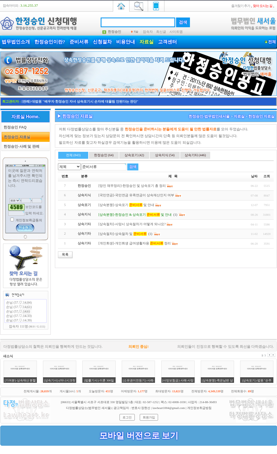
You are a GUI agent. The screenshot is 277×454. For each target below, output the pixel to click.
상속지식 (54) (165, 155)
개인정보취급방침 (199, 408)
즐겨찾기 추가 (240, 6)
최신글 (161, 32)
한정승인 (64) (104, 155)
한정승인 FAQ (14, 127)
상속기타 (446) (195, 155)
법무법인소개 (16, 41)
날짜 (254, 176)
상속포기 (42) (134, 155)
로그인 (127, 417)
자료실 (146, 41)
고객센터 (167, 41)
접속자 (148, 32)
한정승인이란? (49, 41)
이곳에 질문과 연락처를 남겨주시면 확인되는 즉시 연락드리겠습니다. (25, 183)
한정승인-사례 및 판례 (20, 146)
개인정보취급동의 (28, 220)
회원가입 (149, 417)
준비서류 (79, 41)
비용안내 (125, 41)
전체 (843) (73, 155)
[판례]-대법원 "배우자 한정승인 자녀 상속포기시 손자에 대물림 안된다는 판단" (80, 101)
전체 (272, 42)
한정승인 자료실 (16, 137)
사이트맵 (176, 32)
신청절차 (102, 41)
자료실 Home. (25, 116)
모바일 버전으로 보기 (138, 435)
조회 (266, 176)
